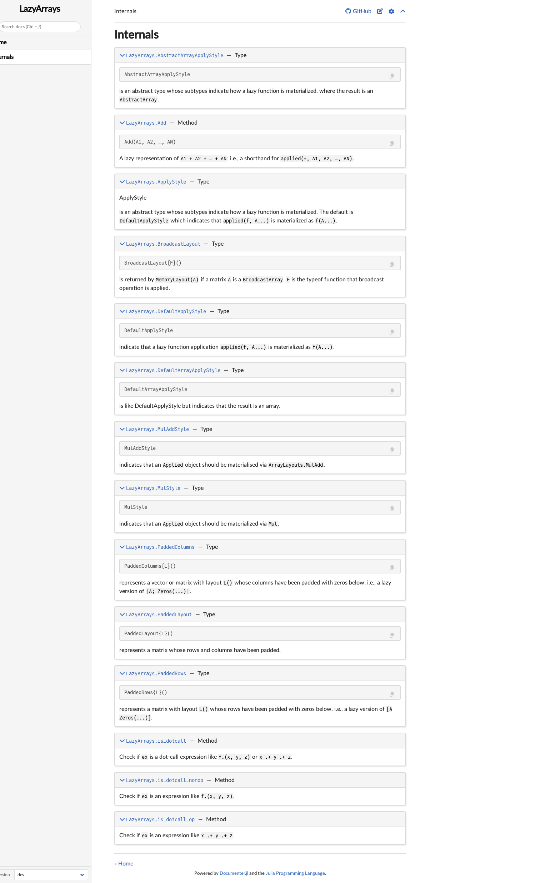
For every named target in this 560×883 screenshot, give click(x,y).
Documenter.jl (234, 873)
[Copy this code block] (391, 76)
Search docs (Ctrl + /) (32, 27)
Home (10, 42)
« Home (123, 864)
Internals (14, 57)
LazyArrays (51, 9)
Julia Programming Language (295, 873)
